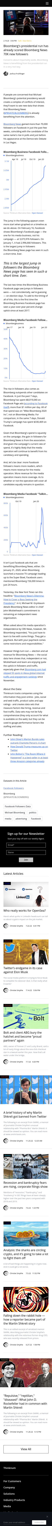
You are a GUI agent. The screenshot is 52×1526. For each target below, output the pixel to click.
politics (32, 812)
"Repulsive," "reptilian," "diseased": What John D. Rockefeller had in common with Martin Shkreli (25, 1401)
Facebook (36, 818)
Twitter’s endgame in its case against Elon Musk (22, 970)
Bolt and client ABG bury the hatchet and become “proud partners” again (22, 1036)
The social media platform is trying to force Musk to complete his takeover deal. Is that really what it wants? (25, 981)
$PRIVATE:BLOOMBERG (16, 113)
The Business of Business (9, 3)
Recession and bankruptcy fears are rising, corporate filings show (25, 1184)
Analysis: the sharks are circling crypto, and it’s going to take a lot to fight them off (25, 1254)
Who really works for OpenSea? (24, 910)
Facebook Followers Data (18, 806)
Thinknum (9, 1468)
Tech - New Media (24, 41)
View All (26, 1449)
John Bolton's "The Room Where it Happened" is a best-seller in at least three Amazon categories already (29, 757)
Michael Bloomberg (15, 812)
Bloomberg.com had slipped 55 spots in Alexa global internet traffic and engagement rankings (24, 673)
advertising (21, 818)
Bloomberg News (12, 124)
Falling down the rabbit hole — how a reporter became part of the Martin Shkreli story (24, 1319)
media (8, 818)
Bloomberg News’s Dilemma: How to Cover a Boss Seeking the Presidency (23, 599)
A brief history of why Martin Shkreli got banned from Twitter (25, 1114)
